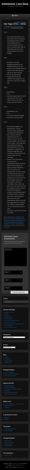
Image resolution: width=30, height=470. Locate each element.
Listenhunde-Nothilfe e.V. (10, 429)
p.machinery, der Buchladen (10, 392)
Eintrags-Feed (7, 359)
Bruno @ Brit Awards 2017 (10, 327)
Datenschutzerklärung (18, 465)
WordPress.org (7, 362)
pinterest (6, 419)
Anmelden (6, 357)
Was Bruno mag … (8, 317)
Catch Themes (21, 467)
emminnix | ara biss (15, 4)
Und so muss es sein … (9, 322)
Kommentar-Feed (8, 360)
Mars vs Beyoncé (8, 318)
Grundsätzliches (20, 218)
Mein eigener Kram (13, 220)
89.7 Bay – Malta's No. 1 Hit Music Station (14, 404)
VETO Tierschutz (8, 430)
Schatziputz (7, 315)
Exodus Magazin (8, 444)
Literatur (6, 220)
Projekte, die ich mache (10, 223)
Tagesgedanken (20, 223)
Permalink (6, 227)
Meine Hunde (13, 222)
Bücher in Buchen (8, 325)
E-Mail (6, 279)
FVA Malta (6, 407)
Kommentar (8, 249)
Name (6, 272)
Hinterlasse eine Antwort (17, 28)
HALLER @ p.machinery (10, 387)
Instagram (6, 417)
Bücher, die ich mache (9, 218)
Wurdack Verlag (8, 445)
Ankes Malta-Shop (8, 405)
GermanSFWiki (7, 455)
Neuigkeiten (20, 222)
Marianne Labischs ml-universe (11, 374)
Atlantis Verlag (7, 440)
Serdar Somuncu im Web (10, 375)
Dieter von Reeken (8, 442)
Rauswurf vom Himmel (9, 312)
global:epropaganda (9, 385)
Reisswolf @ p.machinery (10, 394)
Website (7, 287)
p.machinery (7, 390)
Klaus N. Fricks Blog (9, 372)
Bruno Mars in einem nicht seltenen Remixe (14, 324)
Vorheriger (16, 22)
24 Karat (6, 313)
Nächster (24, 22)
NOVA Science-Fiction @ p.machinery (13, 389)
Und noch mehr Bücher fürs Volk (11, 320)
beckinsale (6, 28)
